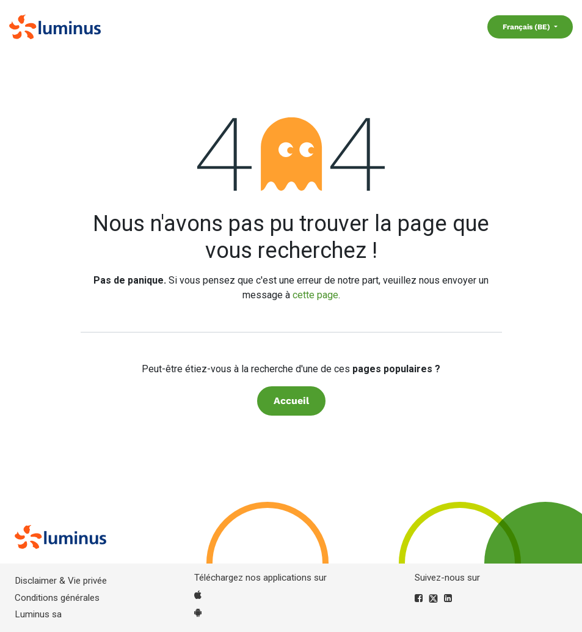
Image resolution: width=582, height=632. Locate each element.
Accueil (291, 400)
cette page (315, 295)
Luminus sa (38, 614)
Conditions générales (57, 597)
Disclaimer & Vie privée (61, 580)
